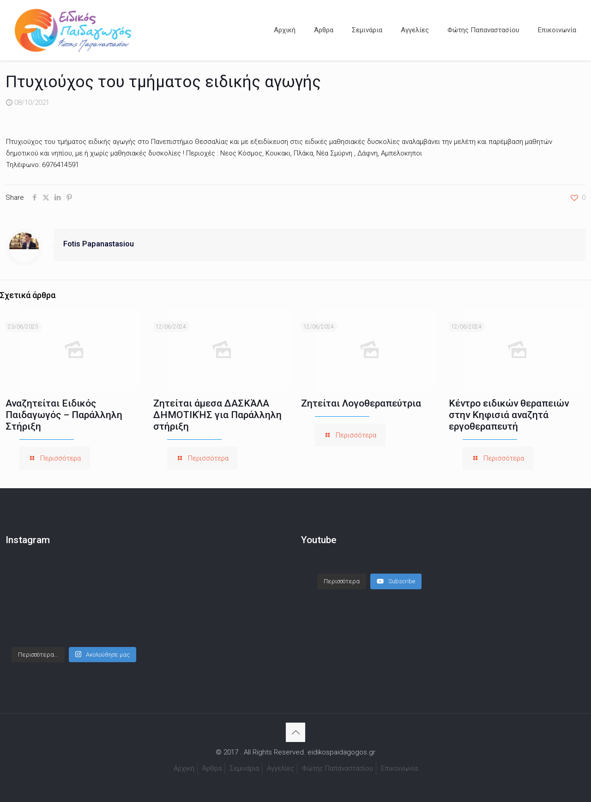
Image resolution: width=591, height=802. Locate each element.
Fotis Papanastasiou (98, 243)
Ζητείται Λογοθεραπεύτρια (361, 403)
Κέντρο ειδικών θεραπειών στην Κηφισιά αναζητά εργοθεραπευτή (509, 415)
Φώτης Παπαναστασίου (337, 768)
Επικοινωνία (399, 768)
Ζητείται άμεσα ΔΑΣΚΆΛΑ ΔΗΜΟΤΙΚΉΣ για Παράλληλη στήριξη (217, 415)
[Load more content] (341, 581)
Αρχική (184, 768)
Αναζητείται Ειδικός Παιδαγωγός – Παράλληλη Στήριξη (64, 415)
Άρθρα (212, 768)
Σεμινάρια (244, 768)
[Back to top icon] (295, 732)
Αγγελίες (280, 768)
